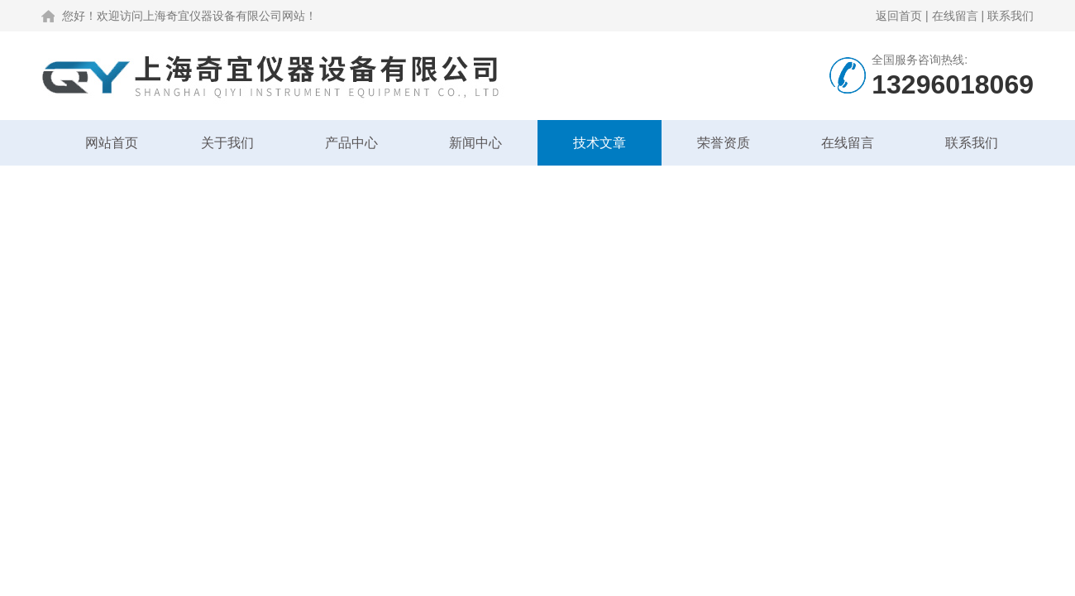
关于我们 (227, 143)
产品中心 (351, 143)
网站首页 (111, 143)
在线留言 (955, 15)
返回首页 (899, 15)
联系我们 (1010, 15)
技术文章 (599, 143)
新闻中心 (475, 143)
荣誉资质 (723, 143)
